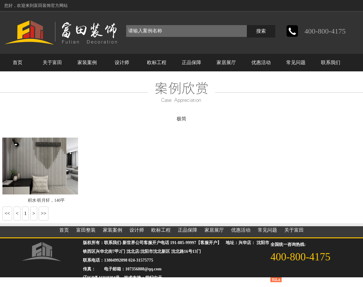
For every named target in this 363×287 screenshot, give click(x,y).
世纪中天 (153, 278)
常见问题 (296, 62)
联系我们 (330, 62)
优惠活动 (261, 62)
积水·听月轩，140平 (46, 200)
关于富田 (52, 62)
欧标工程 (156, 62)
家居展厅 (226, 62)
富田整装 (86, 230)
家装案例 (87, 62)
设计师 (122, 62)
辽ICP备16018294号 (101, 278)
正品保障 (191, 62)
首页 (17, 62)
